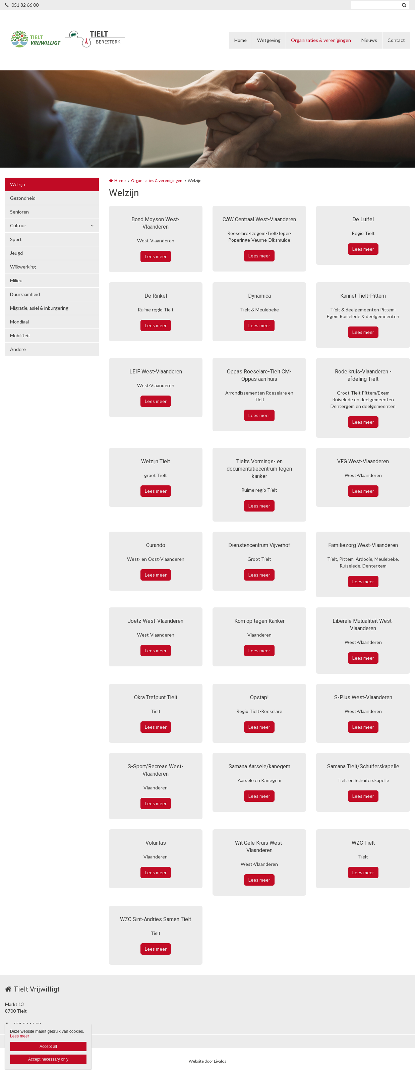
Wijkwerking (23, 267)
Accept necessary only (48, 1059)
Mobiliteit (20, 335)
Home (240, 40)
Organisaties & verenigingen (321, 40)
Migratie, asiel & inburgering (39, 308)
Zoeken (404, 5)
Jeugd (16, 253)
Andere (18, 349)
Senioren (19, 212)
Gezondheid (23, 198)
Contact (396, 40)
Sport (16, 239)
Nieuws (369, 40)
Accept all (48, 1046)
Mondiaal (19, 321)
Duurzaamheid (25, 294)
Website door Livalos (207, 1061)
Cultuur (18, 225)
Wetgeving (269, 40)
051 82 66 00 (22, 5)
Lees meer (156, 256)
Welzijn (17, 184)
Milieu (16, 280)
